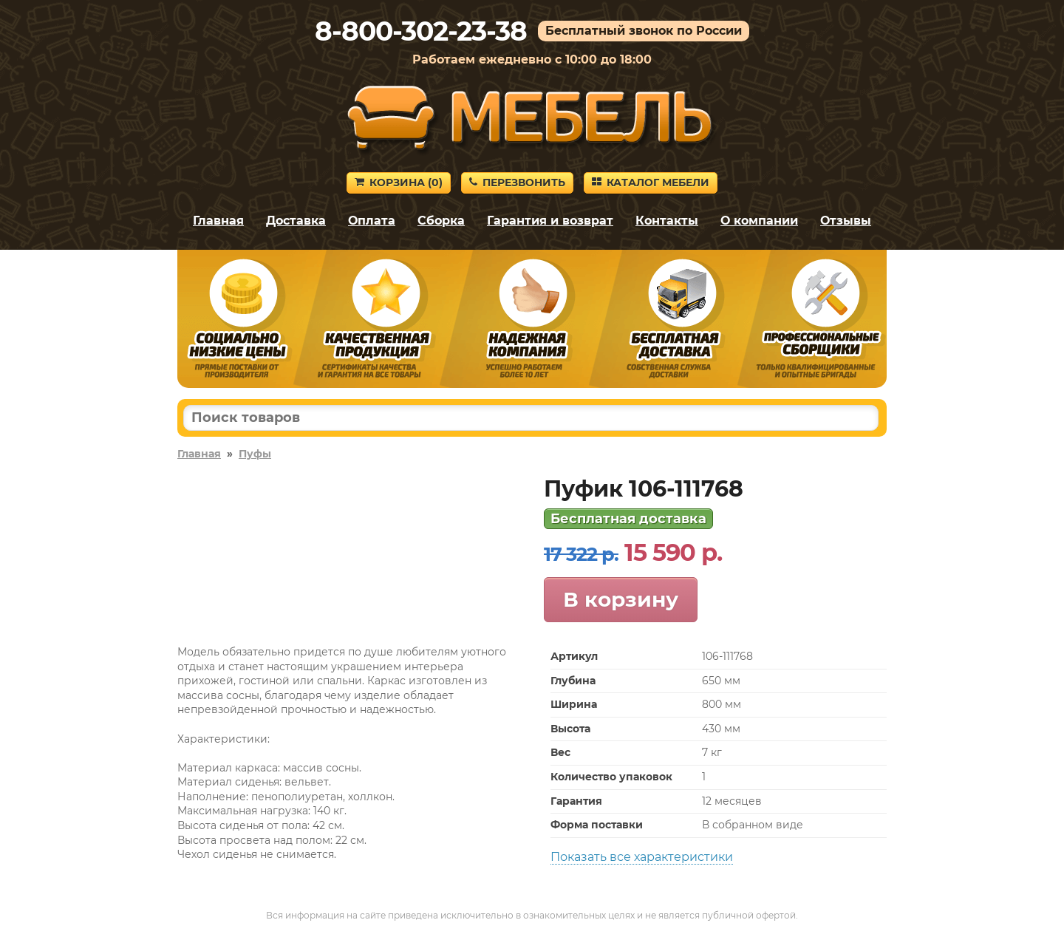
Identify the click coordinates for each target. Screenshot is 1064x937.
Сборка (441, 221)
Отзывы (845, 221)
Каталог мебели (650, 182)
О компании (759, 221)
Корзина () (399, 182)
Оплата (371, 221)
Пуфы (255, 453)
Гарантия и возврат (550, 221)
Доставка (296, 221)
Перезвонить (517, 182)
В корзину (620, 599)
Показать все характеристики (641, 857)
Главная (218, 221)
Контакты (666, 221)
